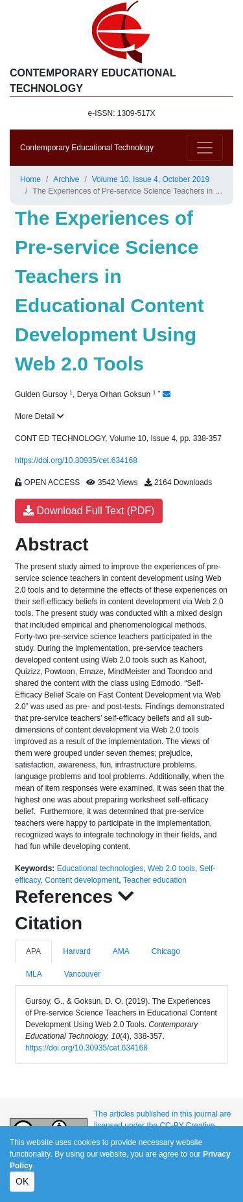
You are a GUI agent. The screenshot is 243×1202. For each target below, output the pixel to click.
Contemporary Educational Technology (87, 147)
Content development (82, 880)
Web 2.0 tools (171, 868)
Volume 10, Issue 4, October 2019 (150, 179)
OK (22, 1181)
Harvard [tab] (77, 951)
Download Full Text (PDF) (88, 510)
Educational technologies (100, 868)
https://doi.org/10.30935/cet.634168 (76, 460)
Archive (66, 179)
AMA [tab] (121, 951)
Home (30, 179)
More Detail (39, 416)
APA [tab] (33, 951)
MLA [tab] (34, 974)
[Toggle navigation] (205, 148)
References (74, 897)
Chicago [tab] (166, 951)
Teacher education (155, 880)
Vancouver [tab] (82, 974)
